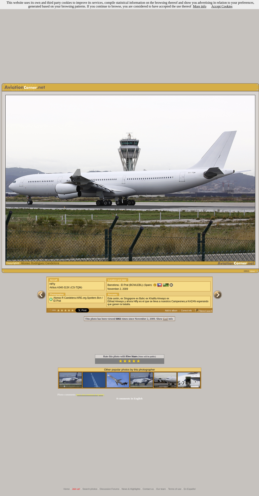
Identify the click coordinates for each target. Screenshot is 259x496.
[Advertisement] (129, 41)
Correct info (186, 310)
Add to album (171, 310)
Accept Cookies (221, 6)
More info (199, 6)
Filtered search (203, 311)
